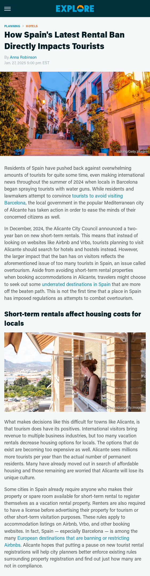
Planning (12, 26)
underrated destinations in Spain (76, 284)
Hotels (32, 26)
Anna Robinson (23, 57)
